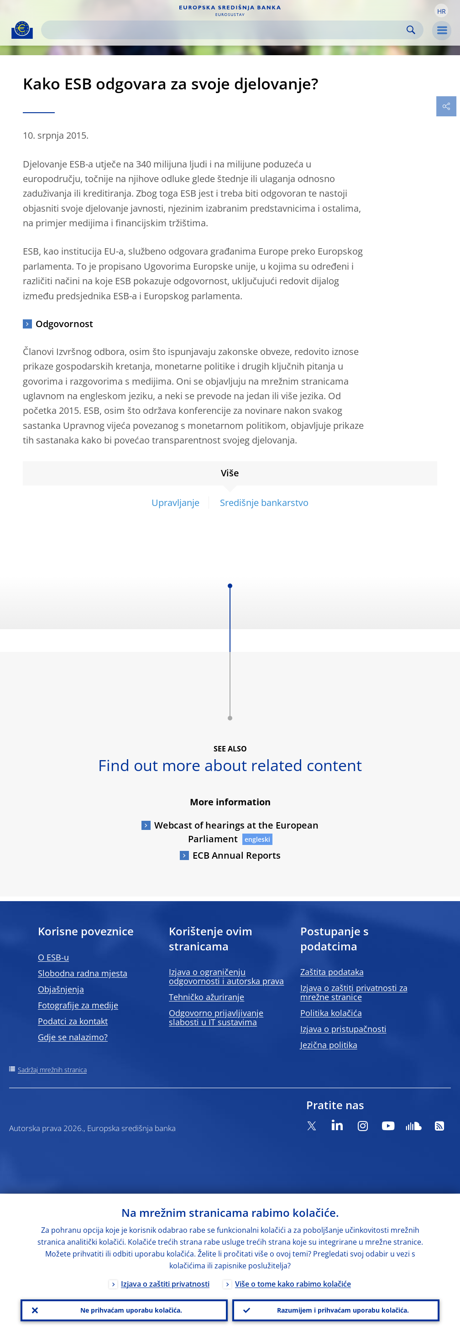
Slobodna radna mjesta (82, 973)
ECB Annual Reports (237, 855)
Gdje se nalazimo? (73, 1037)
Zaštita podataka (332, 971)
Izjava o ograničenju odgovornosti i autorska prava (226, 976)
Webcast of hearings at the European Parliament (236, 832)
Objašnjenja (61, 989)
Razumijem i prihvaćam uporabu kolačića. (343, 1310)
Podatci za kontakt (73, 1021)
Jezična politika (328, 1044)
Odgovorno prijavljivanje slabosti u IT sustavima (216, 1017)
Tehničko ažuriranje (206, 996)
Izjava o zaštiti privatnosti (165, 1283)
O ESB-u (53, 957)
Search (410, 30)
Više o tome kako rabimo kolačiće (293, 1283)
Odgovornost (64, 324)
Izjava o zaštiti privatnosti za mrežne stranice (354, 992)
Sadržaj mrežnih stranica (52, 1069)
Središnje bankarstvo (264, 502)
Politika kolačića (331, 1012)
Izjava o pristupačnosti (343, 1028)
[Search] (225, 30)
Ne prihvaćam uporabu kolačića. (131, 1310)
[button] (441, 10)
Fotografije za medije (78, 1005)
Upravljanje (175, 502)
